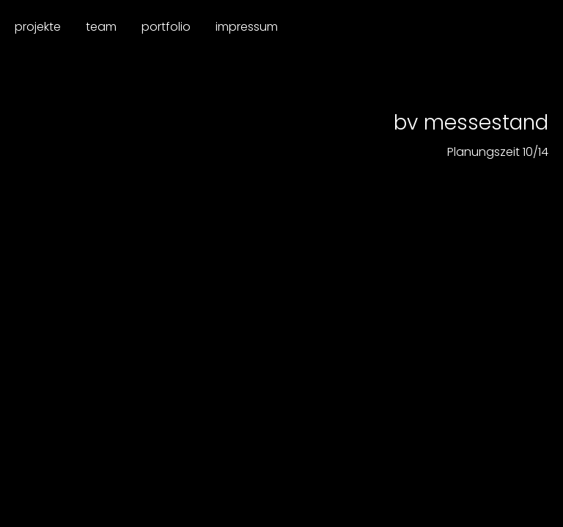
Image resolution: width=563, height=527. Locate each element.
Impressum (247, 26)
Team (101, 26)
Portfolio (166, 26)
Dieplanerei (487, 27)
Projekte (38, 26)
